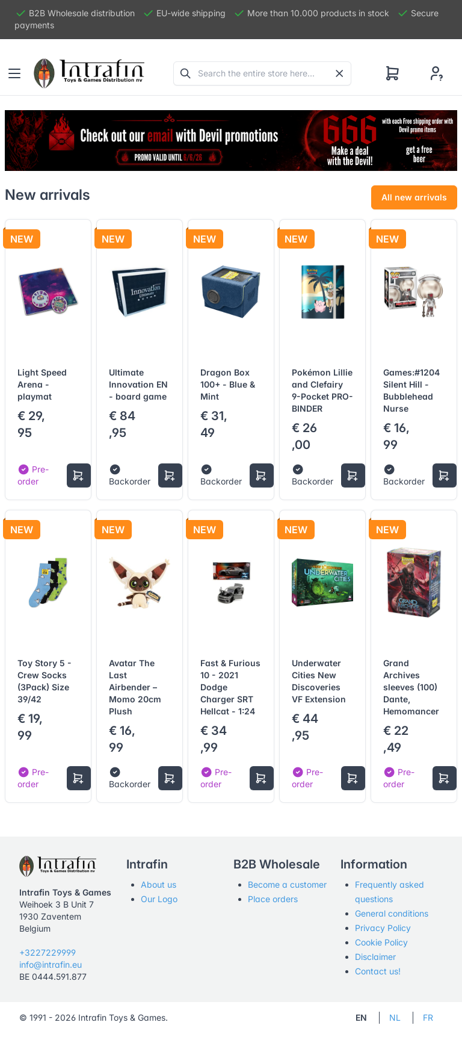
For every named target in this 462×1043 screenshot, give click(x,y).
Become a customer (287, 884)
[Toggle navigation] (14, 73)
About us (158, 884)
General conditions (391, 913)
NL (395, 1017)
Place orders (273, 899)
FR (428, 1017)
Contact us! (378, 971)
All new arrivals (414, 197)
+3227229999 (47, 952)
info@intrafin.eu (50, 964)
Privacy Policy (383, 928)
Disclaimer (375, 957)
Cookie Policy (381, 942)
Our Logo (159, 899)
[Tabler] (89, 73)
